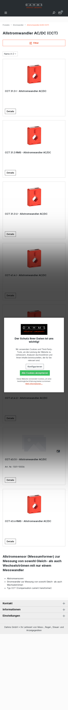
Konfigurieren (35, 366)
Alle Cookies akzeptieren (35, 373)
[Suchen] (54, 12)
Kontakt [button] (34, 603)
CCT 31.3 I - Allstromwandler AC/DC (25, 91)
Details (10, 111)
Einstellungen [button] (34, 616)
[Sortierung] (10, 53)
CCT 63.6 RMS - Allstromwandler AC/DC (28, 521)
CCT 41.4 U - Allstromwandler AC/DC (26, 398)
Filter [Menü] (34, 42)
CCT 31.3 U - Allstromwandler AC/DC (26, 213)
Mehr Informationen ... (34, 384)
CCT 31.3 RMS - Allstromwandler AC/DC (28, 152)
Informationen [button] (34, 610)
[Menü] (6, 12)
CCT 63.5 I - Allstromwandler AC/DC (26, 459)
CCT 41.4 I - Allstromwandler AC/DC (25, 275)
